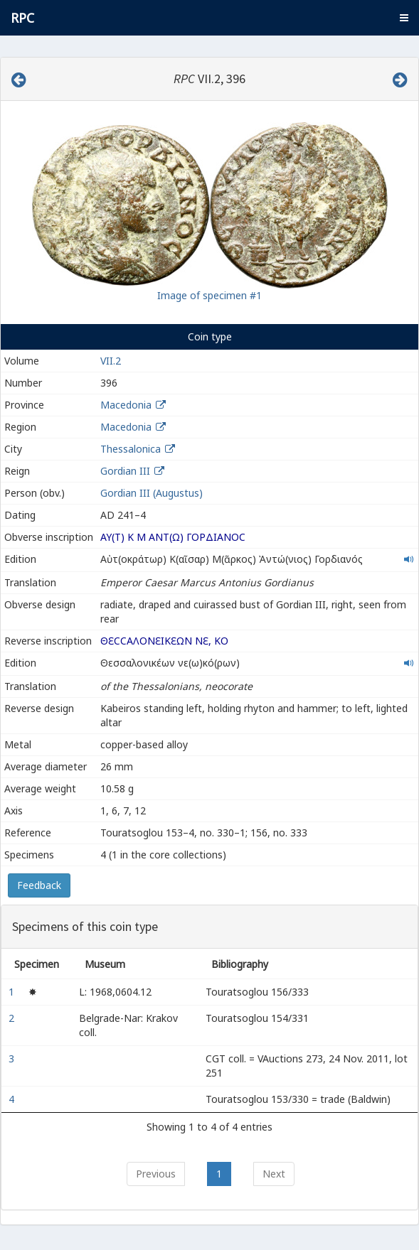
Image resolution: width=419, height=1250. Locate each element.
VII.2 (110, 360)
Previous (156, 1173)
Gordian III (125, 471)
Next (273, 1173)
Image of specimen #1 (209, 295)
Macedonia (126, 404)
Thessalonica (130, 449)
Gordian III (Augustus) (151, 493)
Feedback (39, 885)
